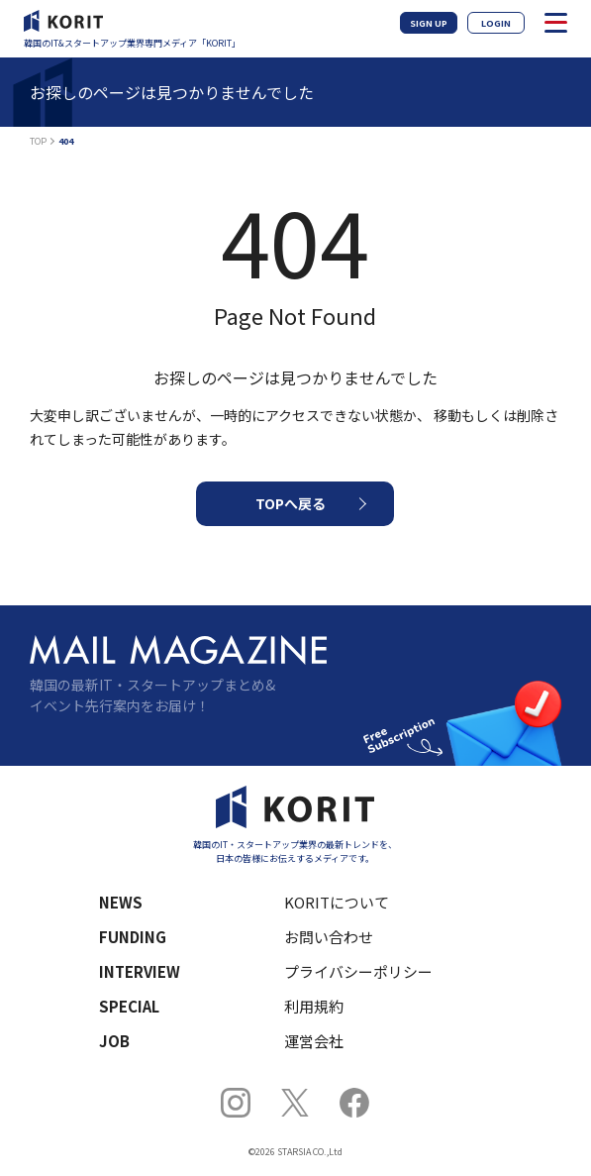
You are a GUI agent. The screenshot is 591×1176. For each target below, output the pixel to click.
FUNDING (132, 936)
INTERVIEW (139, 971)
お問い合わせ (328, 936)
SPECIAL (129, 1006)
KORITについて (336, 902)
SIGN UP (428, 23)
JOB (114, 1040)
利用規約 (314, 1006)
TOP (38, 141)
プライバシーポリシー (358, 971)
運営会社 (314, 1040)
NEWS (121, 902)
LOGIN (496, 23)
